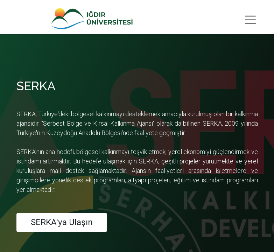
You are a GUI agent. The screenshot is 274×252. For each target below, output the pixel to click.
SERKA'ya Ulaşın (62, 222)
